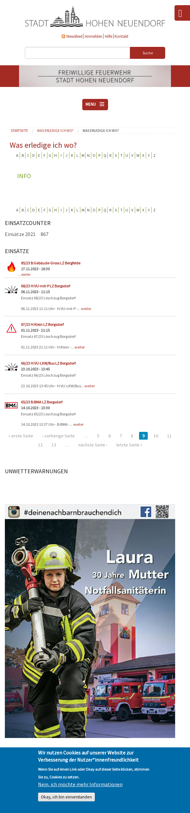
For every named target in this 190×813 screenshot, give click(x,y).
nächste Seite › (92, 445)
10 (156, 436)
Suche (148, 52)
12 (40, 445)
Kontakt (121, 36)
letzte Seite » (129, 445)
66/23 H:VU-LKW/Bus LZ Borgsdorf (48, 363)
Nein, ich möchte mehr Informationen (80, 784)
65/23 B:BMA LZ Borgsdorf (41, 402)
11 (169, 436)
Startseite (19, 130)
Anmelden (93, 36)
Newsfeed (74, 36)
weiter (26, 274)
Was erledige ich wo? (55, 130)
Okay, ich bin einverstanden (66, 797)
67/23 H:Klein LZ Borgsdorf (42, 324)
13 (54, 445)
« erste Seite (20, 436)
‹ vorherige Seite (58, 436)
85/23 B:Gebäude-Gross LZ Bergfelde (50, 263)
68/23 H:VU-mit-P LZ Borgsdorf (45, 285)
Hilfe (108, 36)
